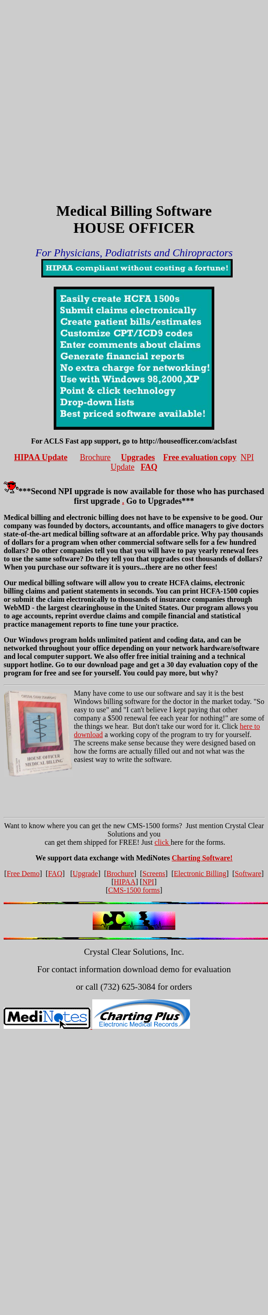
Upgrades (138, 457)
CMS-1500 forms (134, 890)
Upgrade (85, 873)
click (163, 842)
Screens (153, 873)
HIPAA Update (40, 457)
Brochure (95, 457)
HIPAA (124, 882)
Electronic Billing (200, 873)
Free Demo (23, 873)
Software (248, 873)
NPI (148, 882)
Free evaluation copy (200, 457)
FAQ (148, 467)
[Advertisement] (86, 90)
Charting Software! (202, 858)
